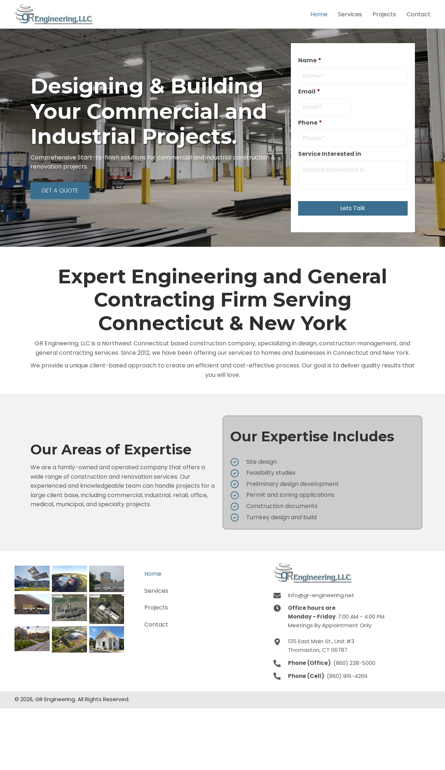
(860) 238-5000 (354, 665)
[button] (59, 191)
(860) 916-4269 (347, 678)
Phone (310, 124)
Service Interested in (329, 156)
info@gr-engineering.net (321, 597)
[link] (318, 13)
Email (309, 92)
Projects (156, 609)
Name (309, 60)
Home (152, 576)
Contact (156, 626)
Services (156, 592)
